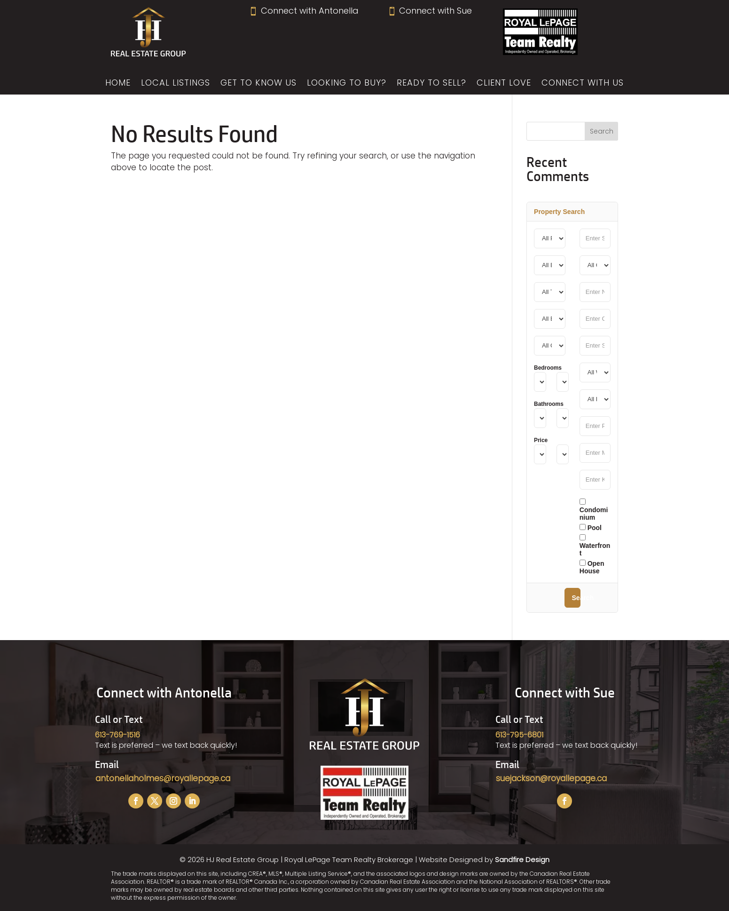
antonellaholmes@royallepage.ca (162, 778)
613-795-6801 (519, 734)
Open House (592, 567)
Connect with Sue (429, 10)
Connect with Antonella (303, 10)
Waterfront (595, 545)
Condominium (594, 510)
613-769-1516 (117, 734)
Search (576, 598)
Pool (591, 527)
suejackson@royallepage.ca (551, 778)
